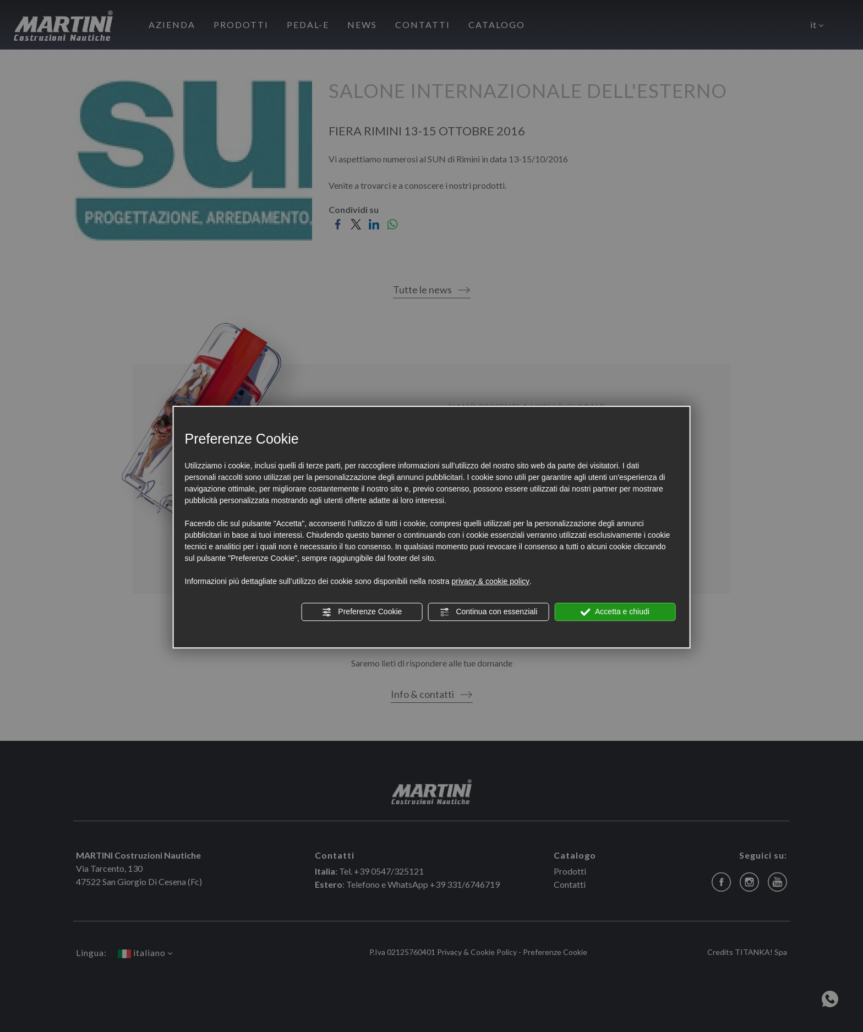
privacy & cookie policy (490, 581)
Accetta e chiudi (615, 612)
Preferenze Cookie (361, 612)
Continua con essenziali (489, 612)
